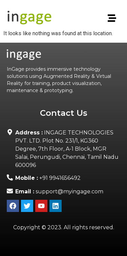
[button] (111, 18)
